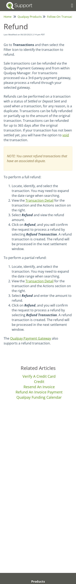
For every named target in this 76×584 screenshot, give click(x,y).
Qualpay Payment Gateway (30, 338)
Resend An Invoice (39, 386)
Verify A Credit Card (39, 376)
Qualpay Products (30, 17)
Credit (39, 381)
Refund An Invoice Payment (39, 392)
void (65, 135)
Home (8, 17)
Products (38, 581)
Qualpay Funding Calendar (39, 397)
